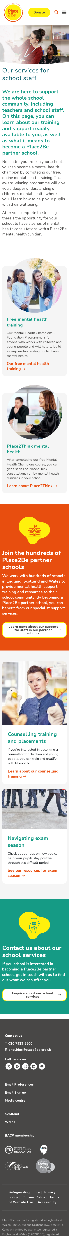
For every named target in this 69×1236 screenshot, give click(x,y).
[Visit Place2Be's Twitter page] (9, 1066)
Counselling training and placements (32, 738)
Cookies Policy (33, 1197)
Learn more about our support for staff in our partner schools (33, 629)
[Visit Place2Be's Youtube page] (42, 1066)
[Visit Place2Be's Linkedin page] (33, 1066)
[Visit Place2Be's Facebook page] (17, 1066)
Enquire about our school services (32, 995)
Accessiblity (47, 1202)
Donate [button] (39, 12)
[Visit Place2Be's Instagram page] (25, 1066)
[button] (56, 12)
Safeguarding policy (24, 1192)
